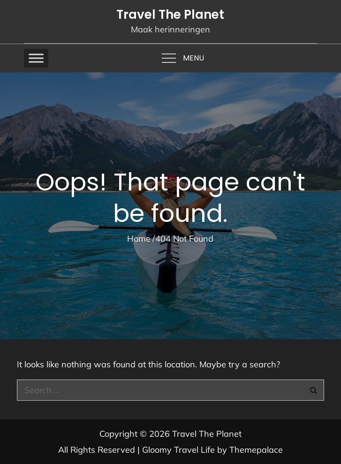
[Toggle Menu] (36, 57)
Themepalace (256, 449)
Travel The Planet (170, 14)
